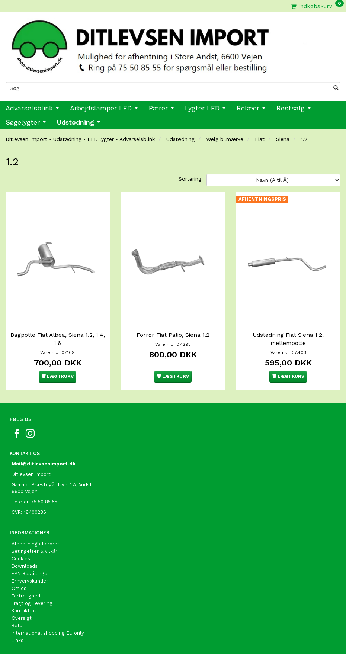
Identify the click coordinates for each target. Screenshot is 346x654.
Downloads (25, 566)
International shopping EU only (48, 633)
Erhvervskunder (30, 581)
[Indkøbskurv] (317, 6)
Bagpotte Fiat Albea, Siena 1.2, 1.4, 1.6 (57, 339)
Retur (18, 625)
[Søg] (336, 88)
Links (17, 640)
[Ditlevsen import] (173, 44)
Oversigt (22, 618)
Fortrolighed (26, 596)
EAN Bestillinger (30, 573)
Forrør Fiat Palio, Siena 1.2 (173, 335)
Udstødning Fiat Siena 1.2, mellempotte (288, 339)
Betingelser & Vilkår (34, 551)
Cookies (21, 558)
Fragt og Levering (32, 603)
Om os (19, 588)
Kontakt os (24, 610)
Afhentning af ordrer (35, 544)
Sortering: (191, 179)
